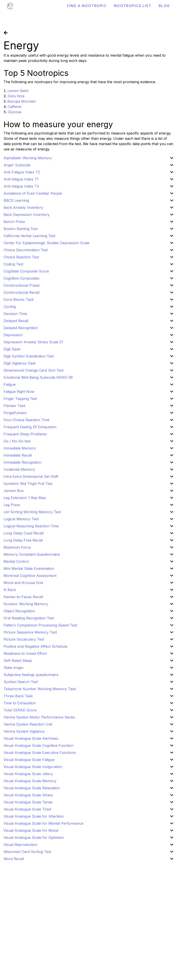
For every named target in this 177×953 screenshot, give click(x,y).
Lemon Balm (18, 90)
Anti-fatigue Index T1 (21, 179)
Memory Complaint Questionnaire (32, 554)
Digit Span (12, 349)
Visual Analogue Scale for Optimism (34, 837)
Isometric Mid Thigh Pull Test (28, 483)
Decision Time (15, 313)
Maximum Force (17, 547)
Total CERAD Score (20, 710)
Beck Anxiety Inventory (23, 207)
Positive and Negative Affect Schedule (35, 646)
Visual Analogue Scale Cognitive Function (38, 745)
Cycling (10, 306)
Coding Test (13, 264)
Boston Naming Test (21, 229)
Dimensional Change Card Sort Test (33, 370)
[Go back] (6, 33)
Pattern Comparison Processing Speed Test (40, 625)
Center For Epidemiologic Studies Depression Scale (46, 243)
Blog (164, 6)
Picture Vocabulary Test (24, 639)
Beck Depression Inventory (27, 214)
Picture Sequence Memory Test (30, 632)
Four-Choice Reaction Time (26, 420)
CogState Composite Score (26, 271)
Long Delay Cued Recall (24, 533)
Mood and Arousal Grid (23, 582)
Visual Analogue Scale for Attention (34, 816)
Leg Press (12, 505)
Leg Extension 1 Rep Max (25, 498)
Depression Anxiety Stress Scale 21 (33, 342)
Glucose (14, 112)
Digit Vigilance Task (20, 363)
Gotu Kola (16, 96)
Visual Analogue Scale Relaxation (32, 788)
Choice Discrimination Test (26, 250)
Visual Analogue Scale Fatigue (29, 759)
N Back (10, 590)
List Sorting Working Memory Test (32, 512)
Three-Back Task (18, 696)
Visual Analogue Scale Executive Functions (40, 752)
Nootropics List (133, 6)
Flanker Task (14, 405)
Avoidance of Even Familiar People (33, 193)
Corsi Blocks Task (19, 299)
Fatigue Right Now (19, 391)
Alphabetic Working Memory (28, 158)
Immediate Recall (18, 455)
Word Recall (14, 859)
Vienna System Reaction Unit (28, 724)
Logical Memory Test (21, 519)
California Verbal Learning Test (29, 236)
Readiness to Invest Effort (25, 653)
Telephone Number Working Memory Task (40, 689)
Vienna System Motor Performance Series (39, 717)
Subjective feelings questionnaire (31, 674)
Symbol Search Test (21, 682)
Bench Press (14, 221)
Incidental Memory (19, 469)
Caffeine (14, 106)
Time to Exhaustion (20, 703)
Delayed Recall (16, 321)
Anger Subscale (17, 165)
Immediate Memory (20, 448)
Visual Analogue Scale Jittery (28, 774)
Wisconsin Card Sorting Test (27, 851)
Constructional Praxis (22, 285)
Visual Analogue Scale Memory (30, 781)
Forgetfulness (15, 413)
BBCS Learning (16, 200)
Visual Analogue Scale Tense (28, 802)
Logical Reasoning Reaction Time (31, 526)
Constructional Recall (21, 292)
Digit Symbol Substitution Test (29, 356)
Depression (13, 335)
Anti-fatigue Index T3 (21, 186)
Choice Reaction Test (21, 257)
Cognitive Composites (21, 278)
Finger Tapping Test (20, 398)
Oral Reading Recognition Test (29, 618)
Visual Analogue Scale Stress (28, 795)
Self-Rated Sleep (18, 660)
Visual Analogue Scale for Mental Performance (43, 823)
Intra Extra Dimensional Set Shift (31, 476)
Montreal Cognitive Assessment (30, 575)
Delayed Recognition (21, 328)
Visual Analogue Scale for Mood (31, 830)
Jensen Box (14, 490)
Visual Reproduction (20, 844)
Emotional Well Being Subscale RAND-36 (38, 377)
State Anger (14, 667)
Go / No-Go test (17, 441)
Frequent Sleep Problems (25, 434)
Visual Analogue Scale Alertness (31, 738)
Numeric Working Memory (26, 604)
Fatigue (10, 384)
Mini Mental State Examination (29, 568)
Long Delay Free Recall (23, 540)
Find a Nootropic (87, 6)
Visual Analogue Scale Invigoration (33, 767)
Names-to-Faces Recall (23, 597)
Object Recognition (19, 611)
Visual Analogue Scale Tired (27, 809)
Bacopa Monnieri (21, 101)
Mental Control (16, 561)
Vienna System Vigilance (24, 731)
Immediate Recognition (22, 462)
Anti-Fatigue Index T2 (22, 172)
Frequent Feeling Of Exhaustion (30, 427)
